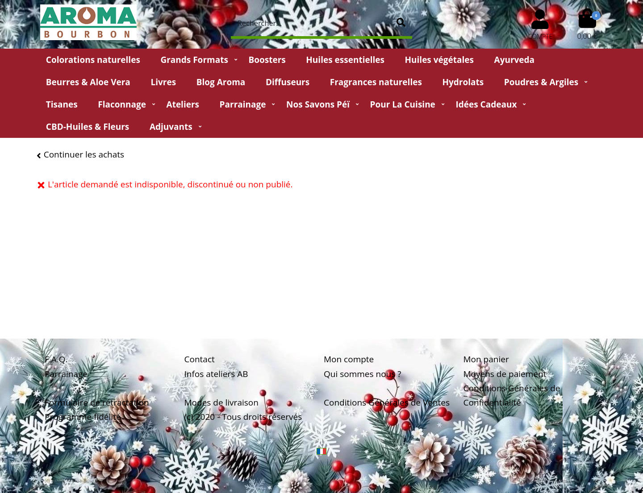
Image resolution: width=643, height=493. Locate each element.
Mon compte (349, 359)
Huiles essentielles (345, 60)
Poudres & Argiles (541, 82)
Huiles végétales (439, 60)
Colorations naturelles (93, 60)
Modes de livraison (221, 402)
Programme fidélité (83, 417)
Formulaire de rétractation (97, 402)
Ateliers (183, 104)
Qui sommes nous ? (362, 374)
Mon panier (486, 359)
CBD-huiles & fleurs (87, 127)
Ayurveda (514, 60)
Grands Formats (194, 60)
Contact (199, 359)
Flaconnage (122, 104)
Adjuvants (171, 127)
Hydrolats (463, 82)
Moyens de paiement (505, 374)
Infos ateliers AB (216, 374)
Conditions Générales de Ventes (387, 402)
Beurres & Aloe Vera (88, 82)
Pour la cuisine (402, 104)
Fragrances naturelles (376, 82)
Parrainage (243, 104)
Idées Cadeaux (486, 104)
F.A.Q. (56, 359)
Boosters (266, 60)
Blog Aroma (221, 82)
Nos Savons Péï (318, 104)
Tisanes (62, 104)
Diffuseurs (287, 82)
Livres (163, 82)
